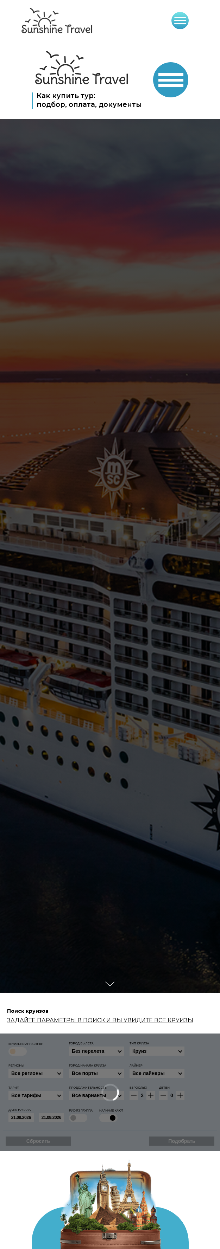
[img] (82, 67)
